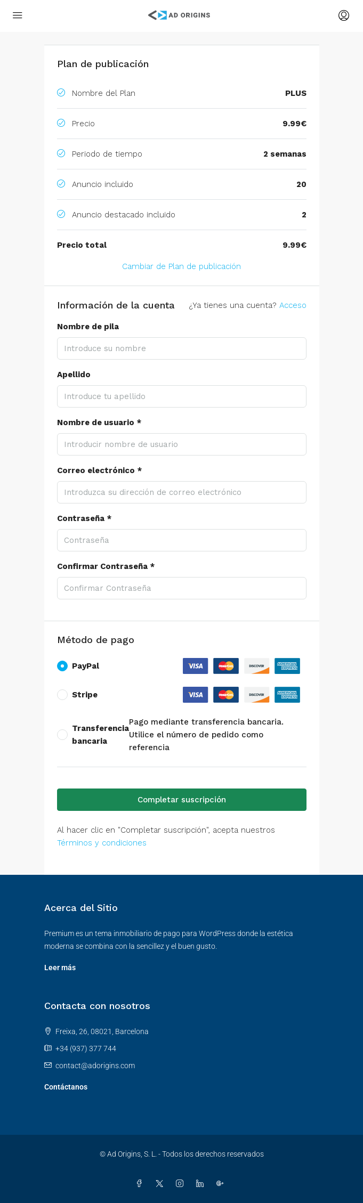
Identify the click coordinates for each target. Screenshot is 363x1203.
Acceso (292, 305)
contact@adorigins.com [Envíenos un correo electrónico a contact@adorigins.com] (95, 1065)
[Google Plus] (222, 1184)
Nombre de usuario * (99, 422)
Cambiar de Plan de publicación (181, 266)
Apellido (74, 374)
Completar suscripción (182, 799)
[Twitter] (161, 1184)
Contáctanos (65, 1087)
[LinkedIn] (202, 1184)
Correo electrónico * (99, 470)
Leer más (60, 967)
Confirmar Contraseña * (106, 566)
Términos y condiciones (102, 843)
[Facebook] (141, 1184)
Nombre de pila (88, 326)
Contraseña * (84, 518)
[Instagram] (182, 1184)
